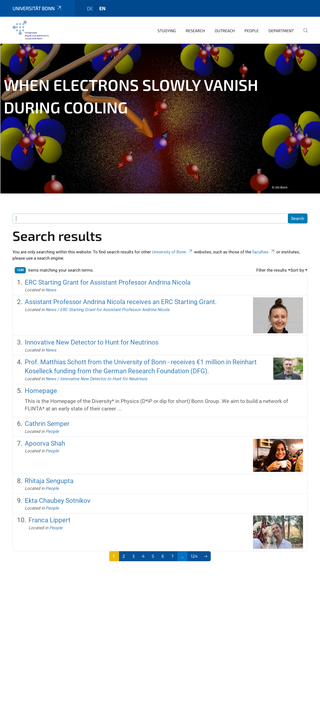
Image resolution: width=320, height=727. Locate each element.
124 (194, 552)
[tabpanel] (160, 115)
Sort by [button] (297, 266)
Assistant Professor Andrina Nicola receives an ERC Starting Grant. (121, 298)
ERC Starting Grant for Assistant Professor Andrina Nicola (107, 279)
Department (281, 27)
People (251, 27)
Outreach (225, 27)
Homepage (41, 387)
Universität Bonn (37, 5)
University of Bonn (172, 248)
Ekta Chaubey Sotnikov (57, 497)
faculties (263, 248)
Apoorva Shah (45, 440)
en (102, 5)
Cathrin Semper (47, 420)
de (90, 5)
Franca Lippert (49, 516)
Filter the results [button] (271, 266)
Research (195, 27)
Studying (167, 27)
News (51, 286)
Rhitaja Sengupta (49, 477)
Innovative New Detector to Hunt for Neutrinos (91, 339)
